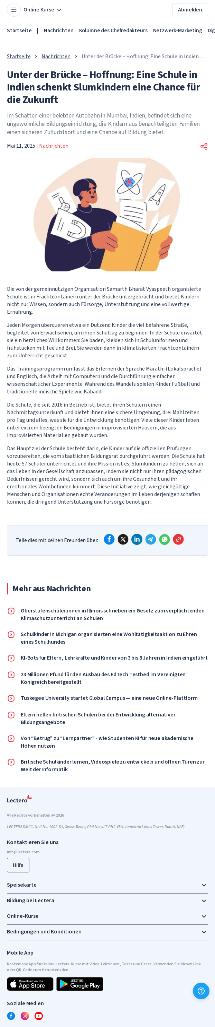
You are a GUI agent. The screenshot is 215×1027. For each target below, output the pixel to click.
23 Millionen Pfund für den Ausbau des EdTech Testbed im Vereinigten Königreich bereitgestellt (103, 678)
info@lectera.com (23, 852)
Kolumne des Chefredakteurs (113, 30)
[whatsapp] (164, 539)
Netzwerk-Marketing (177, 30)
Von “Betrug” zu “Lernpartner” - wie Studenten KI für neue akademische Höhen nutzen (107, 742)
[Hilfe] (201, 991)
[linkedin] (136, 539)
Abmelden (190, 10)
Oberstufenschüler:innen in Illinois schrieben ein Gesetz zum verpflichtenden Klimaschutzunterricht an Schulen (113, 614)
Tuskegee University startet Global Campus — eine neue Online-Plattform (109, 698)
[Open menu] (14, 10)
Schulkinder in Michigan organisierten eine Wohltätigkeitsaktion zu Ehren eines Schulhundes (109, 638)
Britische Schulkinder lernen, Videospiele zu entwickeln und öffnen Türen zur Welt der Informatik (113, 765)
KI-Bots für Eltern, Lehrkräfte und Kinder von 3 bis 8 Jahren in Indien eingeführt (114, 658)
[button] (204, 146)
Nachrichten (58, 30)
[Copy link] (178, 539)
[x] (123, 539)
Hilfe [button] (18, 865)
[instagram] (25, 1016)
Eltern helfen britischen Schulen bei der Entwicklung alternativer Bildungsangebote (98, 718)
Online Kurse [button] (43, 10)
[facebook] (109, 539)
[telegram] (150, 539)
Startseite (19, 30)
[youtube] (39, 1016)
